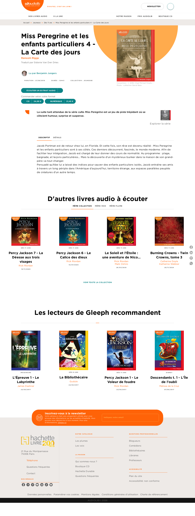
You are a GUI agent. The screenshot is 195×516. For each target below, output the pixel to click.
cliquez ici (62, 422)
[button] (152, 6)
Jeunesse (36, 23)
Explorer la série (160, 123)
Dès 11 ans (48, 23)
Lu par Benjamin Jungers (43, 73)
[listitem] (23, 484)
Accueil (26, 23)
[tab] (24, 16)
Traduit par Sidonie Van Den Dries (39, 62)
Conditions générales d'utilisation (120, 494)
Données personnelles (39, 494)
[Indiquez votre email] (127, 418)
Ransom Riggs (30, 58)
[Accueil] (32, 6)
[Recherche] (170, 6)
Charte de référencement (154, 494)
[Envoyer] (155, 417)
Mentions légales (90, 494)
